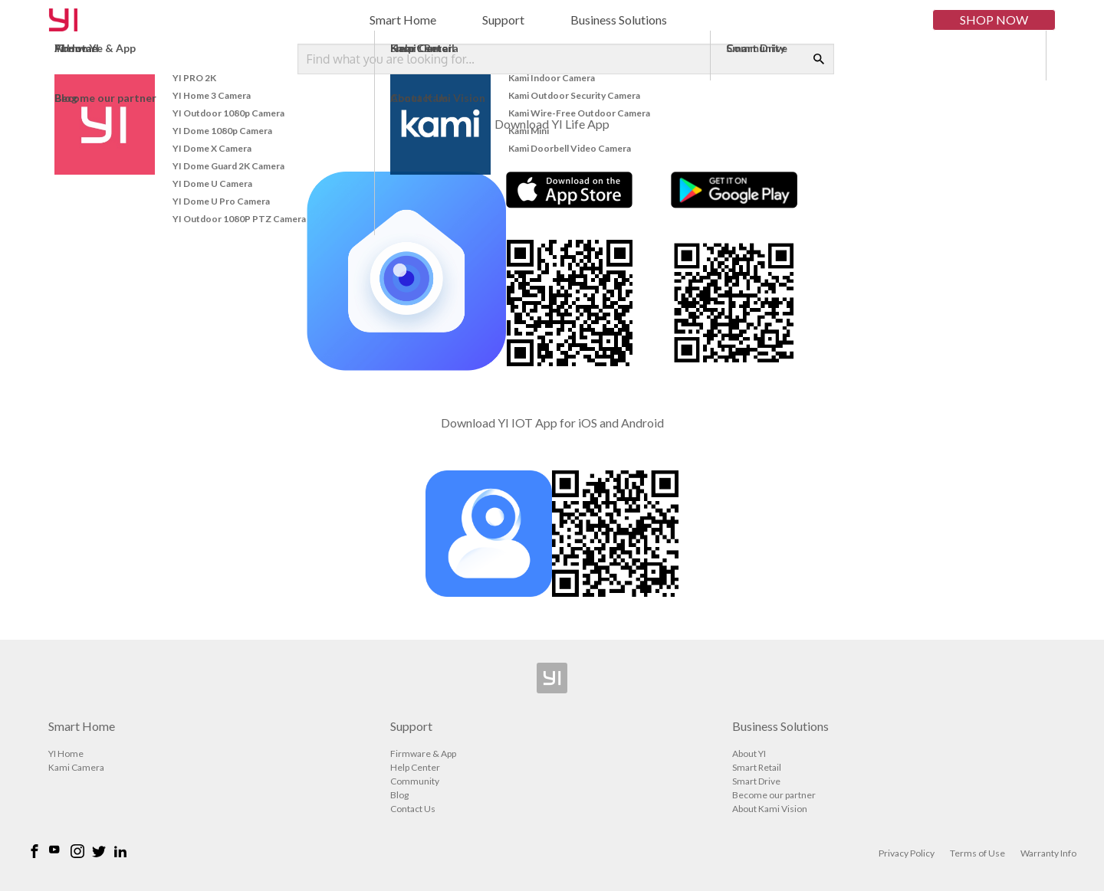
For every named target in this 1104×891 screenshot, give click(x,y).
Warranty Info (1048, 853)
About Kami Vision (769, 808)
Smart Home (403, 19)
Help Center (415, 767)
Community (414, 781)
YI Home (66, 753)
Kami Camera (76, 767)
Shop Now (994, 19)
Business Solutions (618, 19)
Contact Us (412, 808)
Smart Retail (756, 767)
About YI (749, 753)
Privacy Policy (907, 853)
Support (503, 19)
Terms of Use (977, 853)
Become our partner (774, 795)
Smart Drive (756, 781)
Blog (399, 795)
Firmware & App (423, 753)
